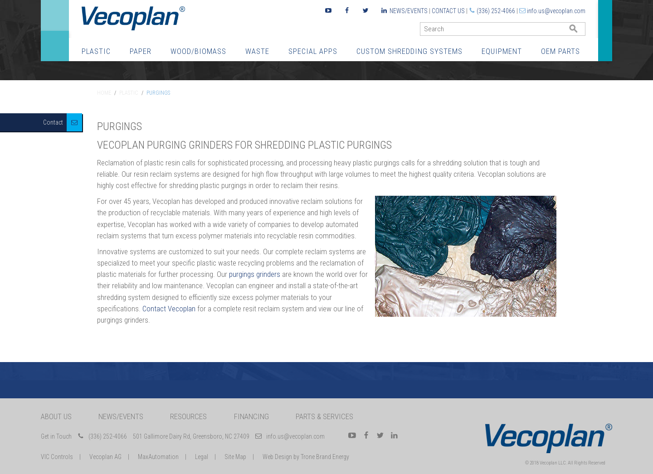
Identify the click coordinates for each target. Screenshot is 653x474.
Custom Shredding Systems (409, 51)
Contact (53, 122)
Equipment (502, 51)
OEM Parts (560, 51)
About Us (56, 416)
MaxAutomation (158, 456)
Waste (257, 51)
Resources (188, 416)
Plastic (96, 51)
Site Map (235, 456)
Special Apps (312, 51)
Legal (201, 456)
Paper (140, 51)
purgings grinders (254, 274)
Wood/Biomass (198, 51)
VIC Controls (57, 456)
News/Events (409, 11)
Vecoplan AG (105, 456)
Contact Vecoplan (168, 308)
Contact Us (448, 11)
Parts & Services (324, 416)
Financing (251, 416)
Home (104, 93)
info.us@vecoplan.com (556, 11)
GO (581, 31)
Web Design (277, 456)
